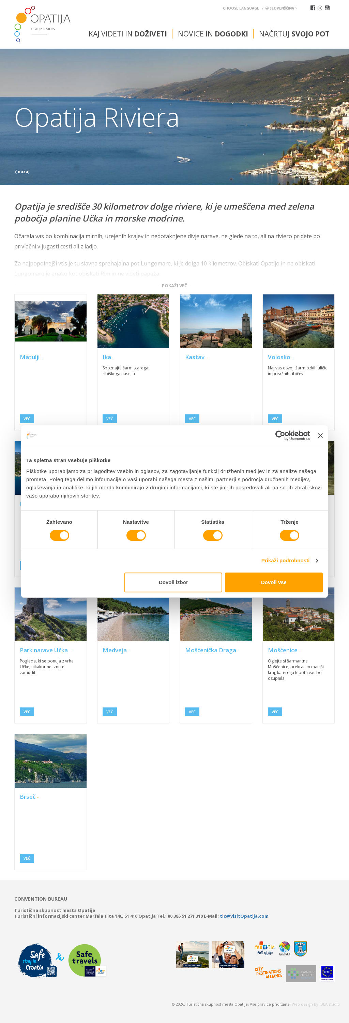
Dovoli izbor (173, 582)
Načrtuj (294, 34)
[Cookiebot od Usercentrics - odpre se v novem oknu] (280, 435)
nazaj (22, 171)
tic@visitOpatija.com (244, 916)
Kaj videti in (128, 34)
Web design (302, 1004)
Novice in (213, 34)
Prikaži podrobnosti (285, 560)
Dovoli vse (274, 582)
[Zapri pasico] (320, 435)
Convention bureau (40, 899)
